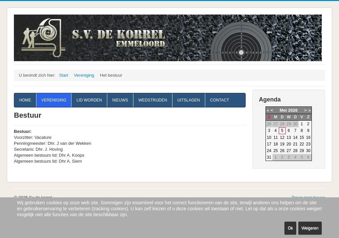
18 (275, 144)
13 (289, 137)
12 (282, 137)
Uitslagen (188, 100)
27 (289, 150)
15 (302, 137)
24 (269, 150)
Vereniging (53, 100)
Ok (290, 228)
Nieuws (120, 100)
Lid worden (89, 100)
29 (302, 150)
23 (308, 144)
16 (308, 137)
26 (282, 150)
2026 (293, 110)
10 (269, 137)
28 (295, 150)
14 (295, 137)
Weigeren (310, 228)
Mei (283, 110)
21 (295, 144)
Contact (219, 100)
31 (269, 157)
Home (25, 100)
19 (282, 144)
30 (308, 150)
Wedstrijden (152, 100)
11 (275, 137)
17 (269, 144)
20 (289, 144)
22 (302, 144)
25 (275, 150)
